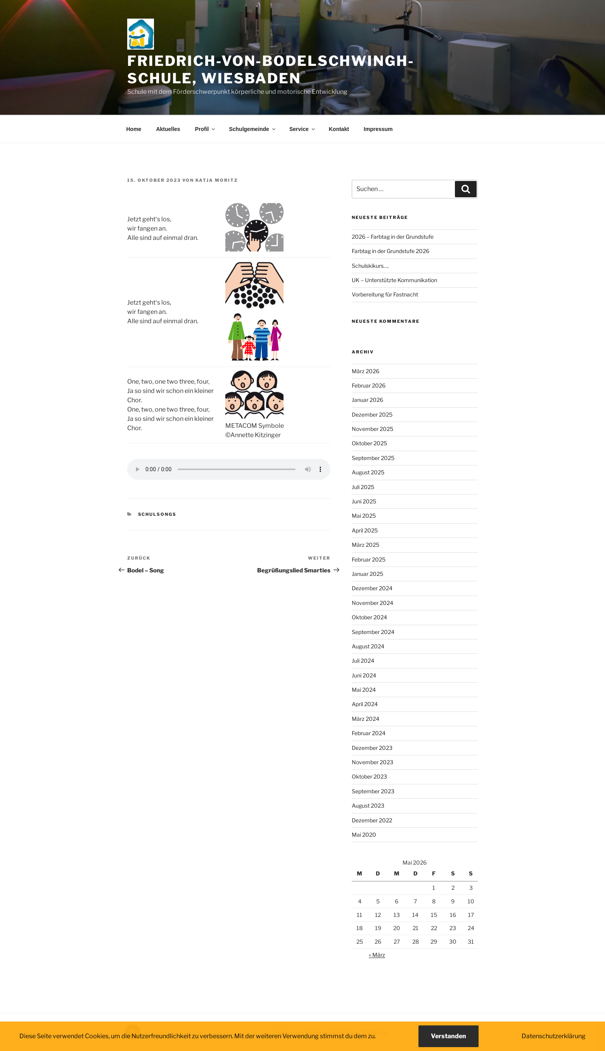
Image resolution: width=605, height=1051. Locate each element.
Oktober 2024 (369, 617)
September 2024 (373, 632)
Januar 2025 (367, 573)
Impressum (378, 129)
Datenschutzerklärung (554, 1036)
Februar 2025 (368, 559)
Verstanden (448, 1036)
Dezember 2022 (372, 820)
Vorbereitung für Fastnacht (385, 294)
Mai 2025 (364, 515)
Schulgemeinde (252, 129)
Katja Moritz (216, 180)
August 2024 (368, 646)
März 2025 (365, 544)
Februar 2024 (368, 733)
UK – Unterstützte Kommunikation (394, 280)
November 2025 (372, 429)
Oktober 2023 (369, 776)
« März (377, 954)
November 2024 (372, 603)
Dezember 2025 (372, 414)
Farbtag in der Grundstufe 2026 (390, 251)
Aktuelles (168, 129)
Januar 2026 (367, 399)
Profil (205, 129)
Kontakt (339, 129)
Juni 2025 (364, 501)
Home (134, 129)
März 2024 (365, 718)
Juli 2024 (363, 660)
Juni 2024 (364, 675)
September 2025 (373, 458)
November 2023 (372, 762)
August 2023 (368, 805)
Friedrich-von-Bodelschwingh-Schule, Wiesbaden (271, 69)
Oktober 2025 (369, 443)
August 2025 (368, 472)
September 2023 (373, 791)
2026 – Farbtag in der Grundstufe (393, 236)
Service (302, 129)
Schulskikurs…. (370, 265)
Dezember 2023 (372, 747)
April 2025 (365, 530)
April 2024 (365, 704)
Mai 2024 (364, 689)
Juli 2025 (363, 487)
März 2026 (365, 371)
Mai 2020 (364, 834)
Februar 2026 (368, 385)
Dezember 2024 (372, 588)
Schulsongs (157, 514)
